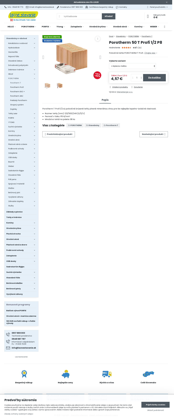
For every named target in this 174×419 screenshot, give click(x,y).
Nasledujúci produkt (153, 134)
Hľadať (108, 16)
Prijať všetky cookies (155, 405)
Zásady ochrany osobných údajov (18, 414)
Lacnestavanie (21, 357)
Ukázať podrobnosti (155, 410)
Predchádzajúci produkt (58, 134)
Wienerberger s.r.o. (125, 92)
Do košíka (154, 77)
